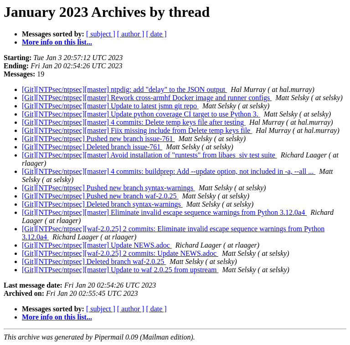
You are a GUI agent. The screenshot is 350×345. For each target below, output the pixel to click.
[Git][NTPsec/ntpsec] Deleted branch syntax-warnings (102, 204)
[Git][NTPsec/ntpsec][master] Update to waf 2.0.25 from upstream (120, 270)
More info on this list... (57, 42)
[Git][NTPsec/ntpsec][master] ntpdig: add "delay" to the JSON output (124, 89)
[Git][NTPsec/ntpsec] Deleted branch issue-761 (92, 147)
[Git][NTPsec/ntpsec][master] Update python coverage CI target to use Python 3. (141, 114)
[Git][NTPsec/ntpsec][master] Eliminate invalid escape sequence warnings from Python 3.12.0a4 (164, 212)
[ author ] (130, 34)
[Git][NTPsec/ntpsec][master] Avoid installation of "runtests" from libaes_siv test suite (149, 155)
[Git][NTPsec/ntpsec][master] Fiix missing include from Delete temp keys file (137, 130)
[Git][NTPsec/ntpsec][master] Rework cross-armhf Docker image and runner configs (147, 97)
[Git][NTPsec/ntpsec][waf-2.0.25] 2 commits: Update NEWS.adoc (120, 253)
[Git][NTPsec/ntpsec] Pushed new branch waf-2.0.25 (100, 196)
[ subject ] (100, 34)
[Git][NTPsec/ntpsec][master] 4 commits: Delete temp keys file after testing (134, 122)
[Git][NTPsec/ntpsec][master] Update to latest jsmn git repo (110, 106)
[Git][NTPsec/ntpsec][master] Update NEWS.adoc (97, 245)
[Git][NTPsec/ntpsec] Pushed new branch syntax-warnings (108, 188)
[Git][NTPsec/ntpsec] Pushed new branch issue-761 (98, 138)
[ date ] (156, 34)
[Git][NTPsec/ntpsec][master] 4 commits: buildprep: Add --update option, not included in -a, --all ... (168, 171)
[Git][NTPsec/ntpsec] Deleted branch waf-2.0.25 (94, 261)
